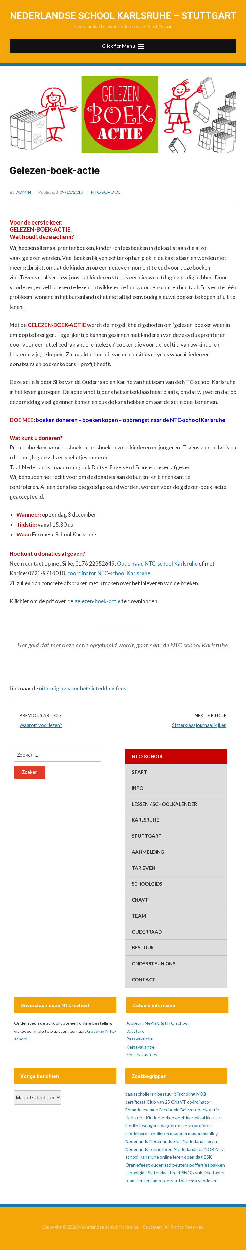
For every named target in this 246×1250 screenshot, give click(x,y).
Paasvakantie (139, 1038)
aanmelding (148, 852)
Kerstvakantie (140, 1046)
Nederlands (136, 1141)
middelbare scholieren (147, 1133)
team (139, 916)
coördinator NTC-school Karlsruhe (109, 573)
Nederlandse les (165, 1141)
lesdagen (148, 1125)
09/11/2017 (72, 192)
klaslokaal (195, 1117)
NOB (209, 1149)
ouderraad (147, 932)
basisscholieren (140, 1094)
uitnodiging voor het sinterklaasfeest (83, 688)
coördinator (198, 1102)
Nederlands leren (200, 1141)
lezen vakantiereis (195, 1125)
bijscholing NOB (190, 1094)
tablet (219, 1172)
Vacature (135, 1031)
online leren (171, 1157)
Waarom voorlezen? (41, 725)
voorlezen (207, 1180)
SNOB (188, 1172)
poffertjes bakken (207, 1165)
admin (23, 192)
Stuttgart (147, 836)
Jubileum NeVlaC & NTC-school (157, 1023)
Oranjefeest (137, 1165)
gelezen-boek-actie (97, 601)
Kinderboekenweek (165, 1117)
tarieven (143, 868)
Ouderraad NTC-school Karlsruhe (157, 563)
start (139, 772)
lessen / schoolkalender (164, 804)
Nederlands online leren (149, 1149)
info (137, 788)
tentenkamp (148, 1180)
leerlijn (131, 1125)
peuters (180, 1165)
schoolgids (147, 883)
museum (178, 1133)
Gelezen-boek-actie (199, 1109)
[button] (123, 46)
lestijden (167, 1125)
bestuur (143, 947)
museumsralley (203, 1133)
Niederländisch (188, 1149)
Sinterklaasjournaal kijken (199, 725)
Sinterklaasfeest (142, 1054)
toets (167, 1180)
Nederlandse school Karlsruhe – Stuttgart (123, 15)
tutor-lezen (185, 1180)
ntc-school (106, 192)
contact (144, 979)
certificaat (135, 1102)
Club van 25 (158, 1102)
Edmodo (133, 1109)
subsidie (203, 1172)
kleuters (214, 1117)
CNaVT (140, 900)
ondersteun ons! (154, 963)
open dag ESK (198, 1157)
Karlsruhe (145, 820)
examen (150, 1109)
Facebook (168, 1109)
